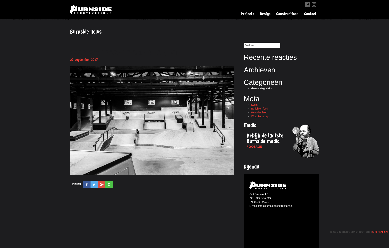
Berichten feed (259, 108)
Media (250, 125)
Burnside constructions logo (268, 185)
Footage (254, 147)
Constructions (287, 14)
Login (254, 104)
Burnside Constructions (91, 9)
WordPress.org (260, 116)
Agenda (251, 167)
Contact (310, 14)
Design (265, 14)
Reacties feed (259, 112)
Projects (247, 14)
